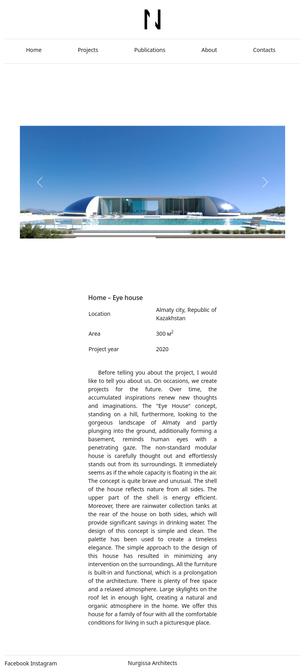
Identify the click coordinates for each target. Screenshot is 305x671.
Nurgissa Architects (152, 663)
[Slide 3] (84, 270)
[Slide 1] (64, 270)
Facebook (17, 663)
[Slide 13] (182, 270)
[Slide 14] (191, 270)
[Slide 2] (74, 270)
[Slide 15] (201, 270)
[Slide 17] (221, 270)
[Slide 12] (172, 270)
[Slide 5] (104, 270)
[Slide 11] (162, 270)
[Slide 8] (133, 270)
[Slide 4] (94, 270)
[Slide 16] (211, 270)
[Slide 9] (143, 270)
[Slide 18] (231, 270)
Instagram (44, 663)
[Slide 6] (113, 270)
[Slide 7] (123, 270)
